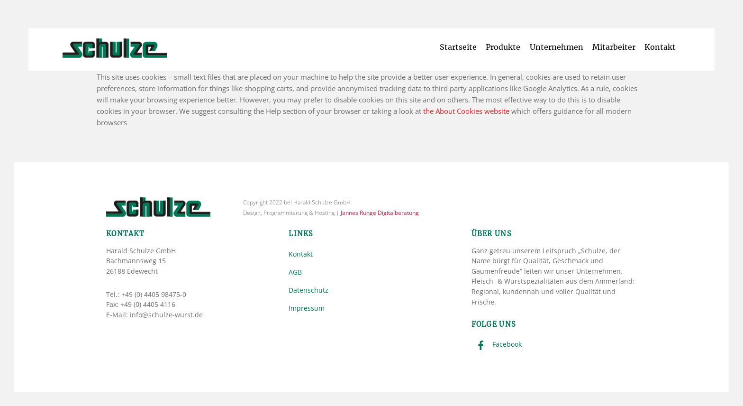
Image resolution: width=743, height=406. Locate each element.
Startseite (458, 47)
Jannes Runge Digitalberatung (380, 213)
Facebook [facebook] (496, 344)
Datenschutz (308, 290)
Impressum (307, 308)
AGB (295, 272)
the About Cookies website (466, 111)
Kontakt (660, 47)
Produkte (503, 47)
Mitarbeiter (613, 47)
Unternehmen (556, 47)
